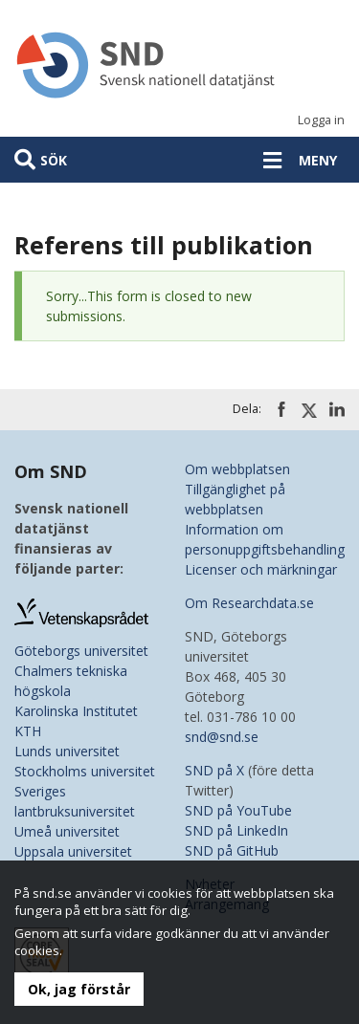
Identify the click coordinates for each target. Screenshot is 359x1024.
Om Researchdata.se (249, 603)
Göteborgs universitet (81, 651)
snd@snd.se (221, 737)
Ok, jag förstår (79, 989)
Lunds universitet (67, 751)
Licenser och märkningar (261, 569)
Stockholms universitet (84, 771)
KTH (27, 731)
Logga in (321, 120)
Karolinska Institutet (76, 711)
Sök (53, 160)
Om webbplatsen (237, 469)
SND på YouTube (238, 810)
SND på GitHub (232, 850)
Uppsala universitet (73, 851)
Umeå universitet (67, 831)
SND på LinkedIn (236, 830)
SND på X (214, 770)
